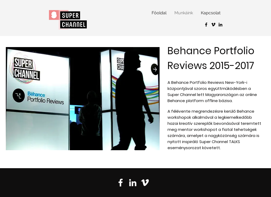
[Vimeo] (213, 24)
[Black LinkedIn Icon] (220, 24)
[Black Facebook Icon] (206, 24)
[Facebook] (120, 182)
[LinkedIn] (133, 182)
